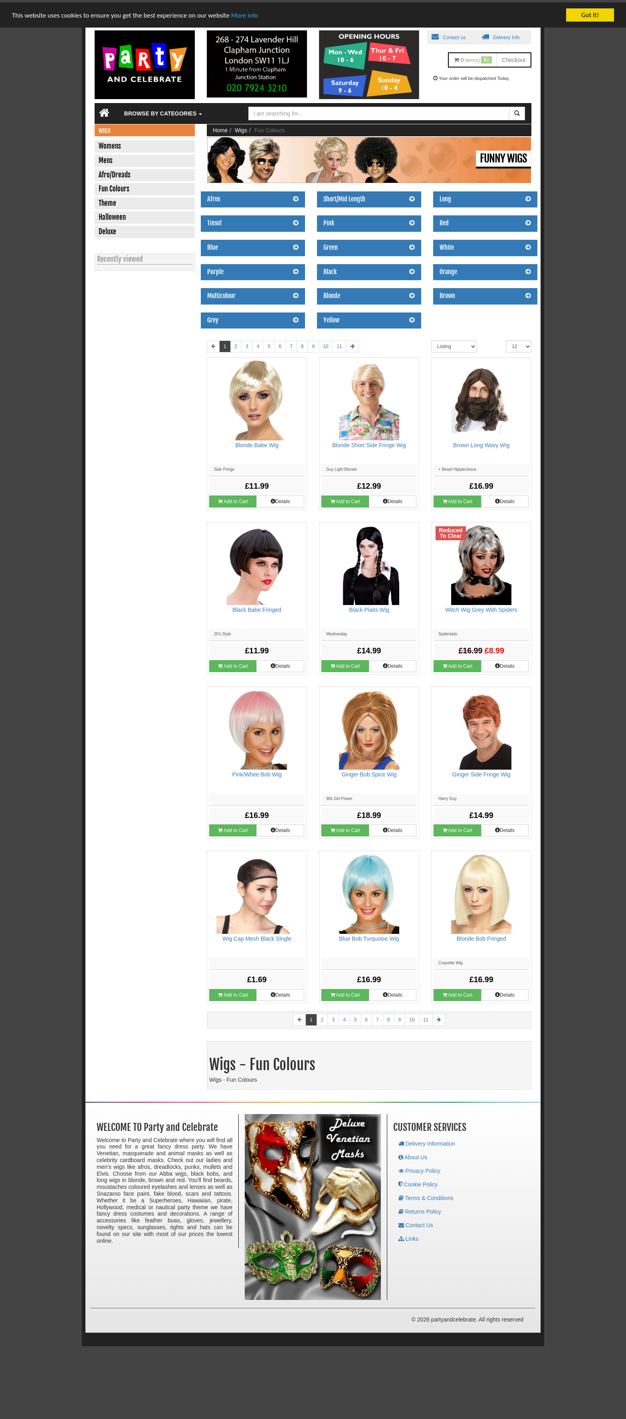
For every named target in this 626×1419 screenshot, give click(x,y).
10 (325, 344)
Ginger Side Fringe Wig (481, 772)
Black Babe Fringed (256, 607)
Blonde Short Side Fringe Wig (369, 443)
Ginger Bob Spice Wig (369, 772)
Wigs (241, 128)
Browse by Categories (163, 111)
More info (245, 13)
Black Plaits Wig (369, 607)
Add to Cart (233, 499)
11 (339, 344)
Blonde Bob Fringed (481, 936)
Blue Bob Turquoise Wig (369, 936)
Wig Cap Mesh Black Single (256, 936)
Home (220, 128)
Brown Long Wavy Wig (481, 443)
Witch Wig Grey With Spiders (481, 607)
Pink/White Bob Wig (257, 772)
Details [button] (280, 499)
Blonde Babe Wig (256, 443)
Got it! (590, 12)
